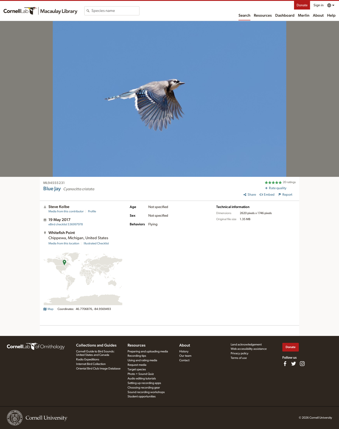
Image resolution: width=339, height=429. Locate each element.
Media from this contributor (66, 211)
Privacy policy (239, 353)
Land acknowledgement (246, 344)
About (318, 16)
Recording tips (137, 355)
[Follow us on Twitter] (293, 363)
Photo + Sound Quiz (141, 374)
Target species (137, 369)
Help (331, 16)
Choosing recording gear (144, 387)
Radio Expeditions (87, 359)
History (184, 351)
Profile (92, 211)
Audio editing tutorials (142, 378)
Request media (137, 364)
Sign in (318, 5)
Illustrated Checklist (96, 243)
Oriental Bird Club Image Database (98, 368)
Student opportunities (142, 396)
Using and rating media (142, 360)
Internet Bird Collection (91, 364)
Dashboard (284, 16)
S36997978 (65, 224)
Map (48, 309)
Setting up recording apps (144, 383)
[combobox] (115, 10)
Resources (263, 16)
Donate (302, 5)
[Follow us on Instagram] (302, 363)
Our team (185, 355)
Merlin (303, 16)
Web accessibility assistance (249, 348)
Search (244, 16)
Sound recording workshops (146, 392)
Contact (184, 360)
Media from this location (63, 243)
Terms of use (239, 358)
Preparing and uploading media (148, 351)
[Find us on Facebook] (285, 363)
